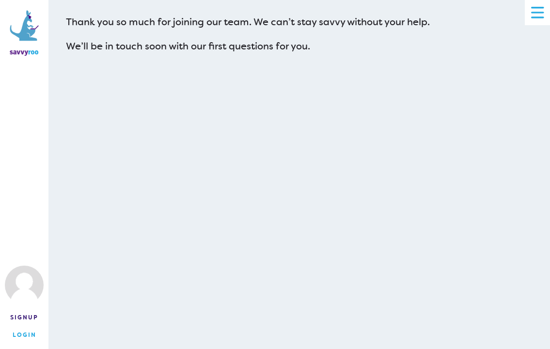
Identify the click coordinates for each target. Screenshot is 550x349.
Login (24, 335)
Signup (24, 317)
